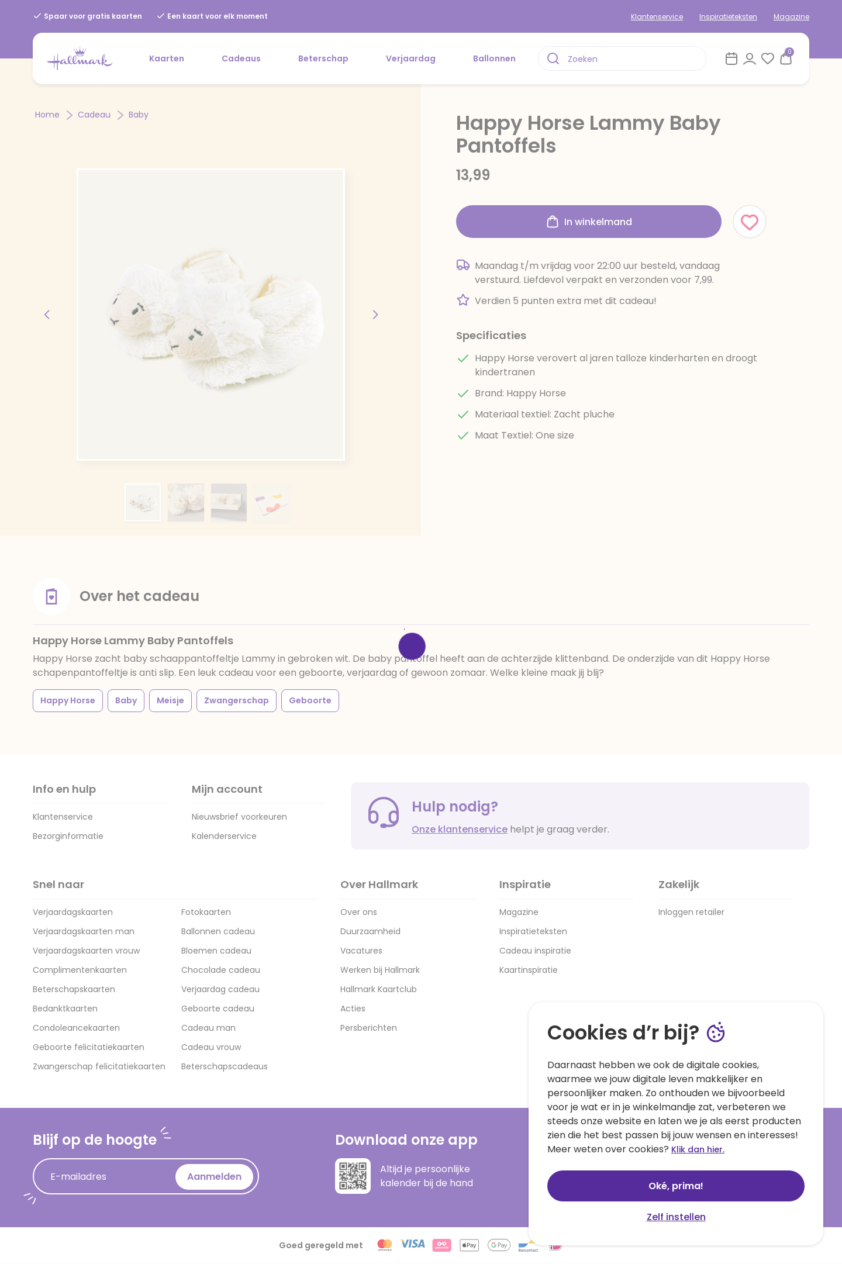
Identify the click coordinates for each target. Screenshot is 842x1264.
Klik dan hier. (697, 1149)
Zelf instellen (676, 1217)
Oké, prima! (675, 1186)
